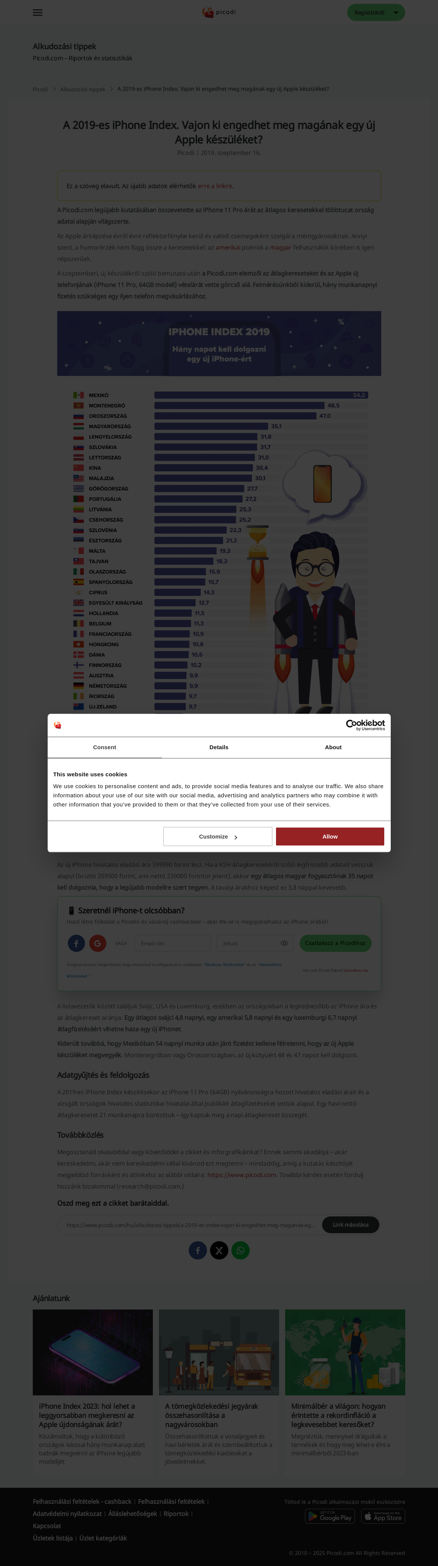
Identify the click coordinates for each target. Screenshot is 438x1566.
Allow (330, 836)
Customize (218, 836)
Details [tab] (219, 747)
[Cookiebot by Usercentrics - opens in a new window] (351, 725)
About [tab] (333, 747)
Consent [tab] (104, 747)
